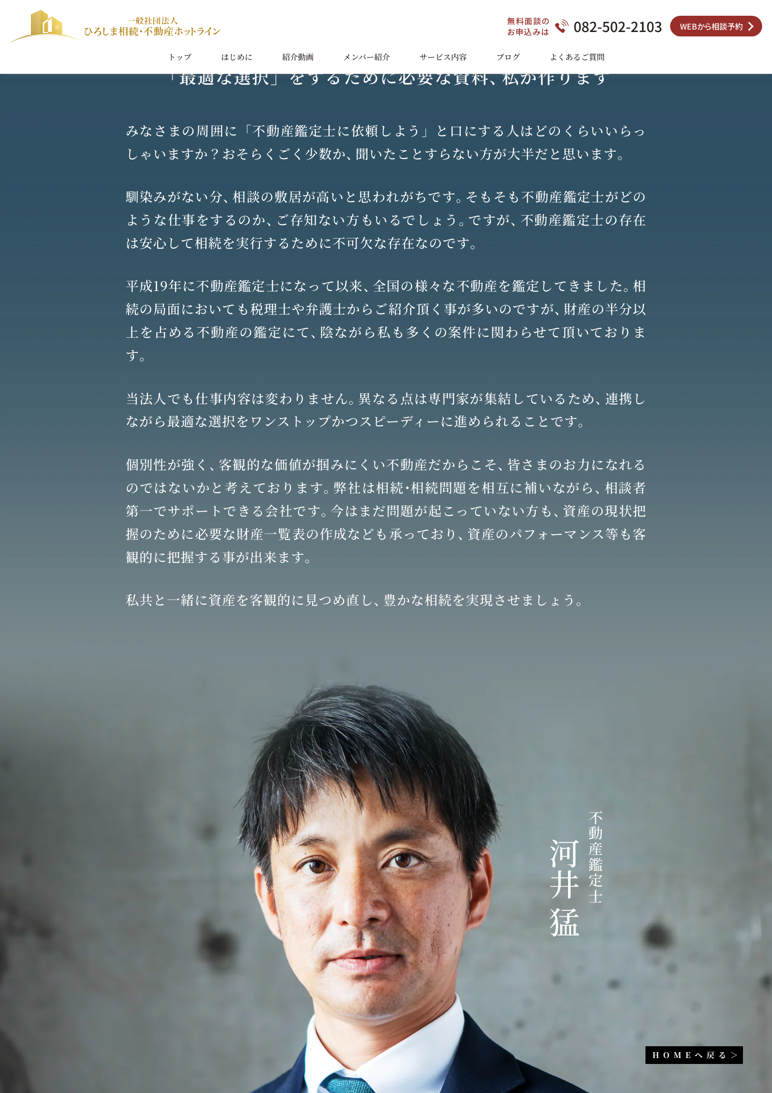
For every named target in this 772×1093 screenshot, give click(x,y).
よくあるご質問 (577, 57)
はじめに (237, 57)
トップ (180, 57)
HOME (694, 1055)
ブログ (508, 57)
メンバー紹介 (366, 57)
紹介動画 (298, 57)
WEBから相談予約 (711, 26)
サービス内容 (443, 57)
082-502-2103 (618, 26)
